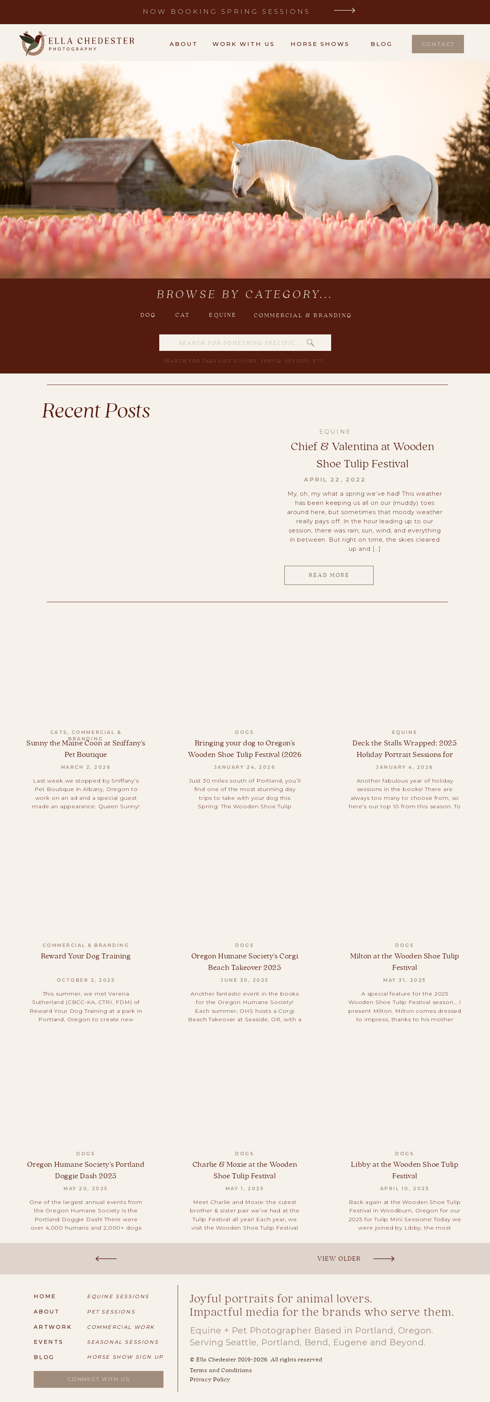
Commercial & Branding (94, 735)
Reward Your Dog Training (86, 956)
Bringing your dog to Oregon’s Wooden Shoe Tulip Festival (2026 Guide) (244, 754)
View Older (339, 1258)
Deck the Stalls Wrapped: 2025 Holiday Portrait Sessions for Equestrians (405, 754)
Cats (58, 732)
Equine (335, 431)
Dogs (244, 732)
